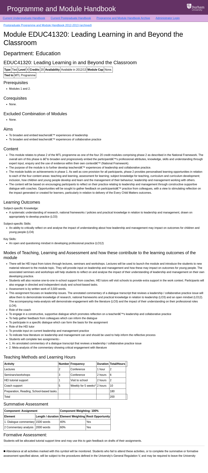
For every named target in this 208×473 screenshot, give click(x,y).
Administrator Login (168, 18)
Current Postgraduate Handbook (71, 18)
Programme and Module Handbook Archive (123, 18)
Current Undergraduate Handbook (24, 18)
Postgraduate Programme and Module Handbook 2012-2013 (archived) (47, 25)
